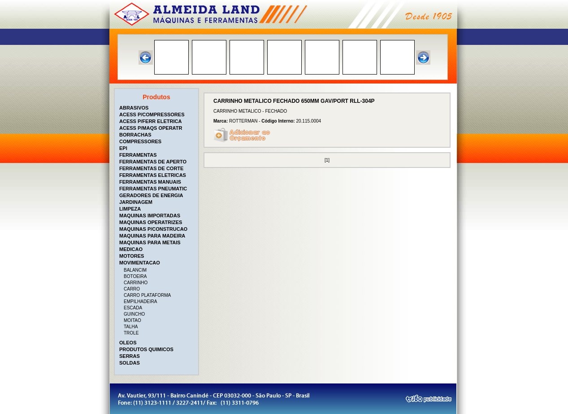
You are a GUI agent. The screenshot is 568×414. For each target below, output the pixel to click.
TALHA (131, 326)
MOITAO (132, 320)
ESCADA (133, 307)
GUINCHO (134, 314)
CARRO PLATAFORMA (147, 295)
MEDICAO (131, 249)
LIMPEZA (130, 208)
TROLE (131, 332)
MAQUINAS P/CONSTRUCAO (153, 229)
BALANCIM (135, 270)
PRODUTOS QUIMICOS (146, 349)
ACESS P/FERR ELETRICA (150, 121)
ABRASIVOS (133, 107)
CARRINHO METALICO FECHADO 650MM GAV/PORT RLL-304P (294, 101)
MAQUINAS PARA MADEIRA (152, 235)
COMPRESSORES (140, 141)
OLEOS (128, 342)
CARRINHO (135, 282)
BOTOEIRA (135, 276)
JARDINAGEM (135, 202)
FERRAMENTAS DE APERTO (152, 161)
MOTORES (131, 256)
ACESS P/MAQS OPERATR (150, 128)
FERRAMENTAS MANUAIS (150, 182)
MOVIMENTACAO (139, 262)
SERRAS (129, 356)
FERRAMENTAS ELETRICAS (152, 175)
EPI (123, 148)
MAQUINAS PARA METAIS (150, 242)
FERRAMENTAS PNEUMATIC (153, 188)
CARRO (132, 288)
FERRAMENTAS (138, 155)
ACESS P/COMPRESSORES (151, 114)
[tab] (157, 107)
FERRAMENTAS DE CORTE (151, 168)
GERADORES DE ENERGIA (151, 195)
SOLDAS (129, 363)
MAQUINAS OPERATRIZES (150, 222)
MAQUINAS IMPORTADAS (149, 215)
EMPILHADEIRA (140, 301)
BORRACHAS (135, 134)
